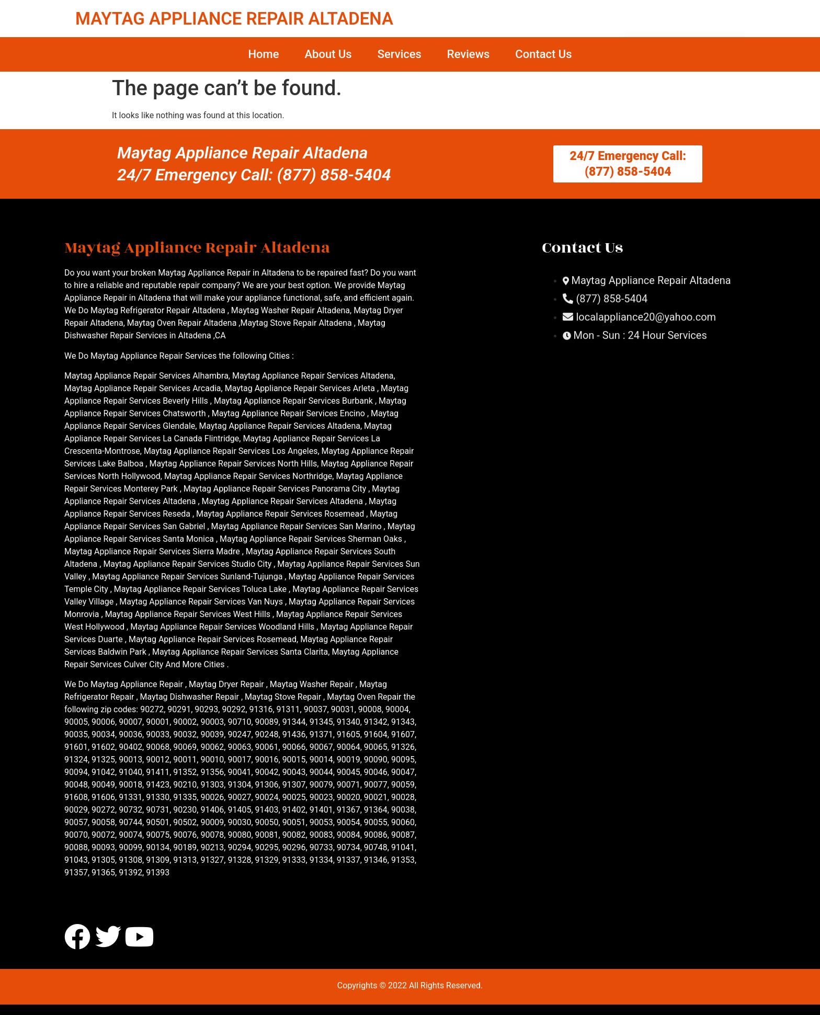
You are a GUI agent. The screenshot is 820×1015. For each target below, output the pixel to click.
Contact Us (543, 54)
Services (400, 54)
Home (263, 54)
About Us (327, 54)
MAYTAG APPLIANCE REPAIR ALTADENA (234, 18)
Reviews (468, 54)
